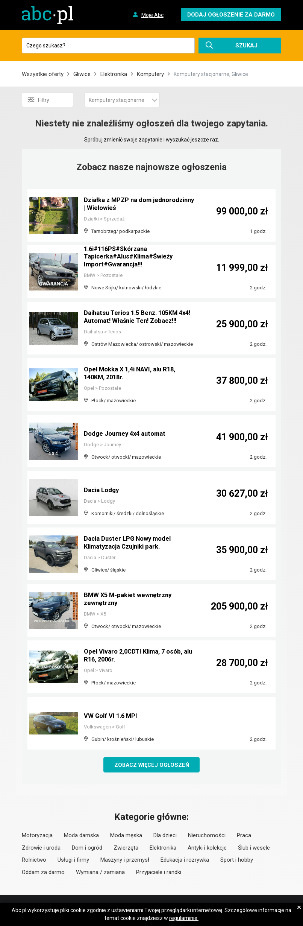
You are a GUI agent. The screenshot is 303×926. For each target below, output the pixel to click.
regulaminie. (183, 918)
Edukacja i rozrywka (185, 860)
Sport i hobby (236, 860)
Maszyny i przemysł (124, 860)
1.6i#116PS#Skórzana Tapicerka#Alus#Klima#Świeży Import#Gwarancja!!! (132, 258)
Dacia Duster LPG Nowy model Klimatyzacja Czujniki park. (130, 543)
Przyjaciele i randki (158, 872)
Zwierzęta (126, 848)
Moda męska (126, 836)
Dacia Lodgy (103, 490)
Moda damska (81, 836)
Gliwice (82, 74)
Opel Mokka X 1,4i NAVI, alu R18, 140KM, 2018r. (134, 374)
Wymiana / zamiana (100, 872)
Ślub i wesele (254, 848)
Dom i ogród (87, 848)
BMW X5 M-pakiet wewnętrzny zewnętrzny (130, 600)
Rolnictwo (34, 860)
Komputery (150, 74)
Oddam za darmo (43, 872)
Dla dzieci (165, 836)
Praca (244, 836)
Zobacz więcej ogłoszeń (152, 765)
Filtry (38, 99)
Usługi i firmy (73, 860)
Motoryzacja (37, 836)
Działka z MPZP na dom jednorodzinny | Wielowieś (124, 205)
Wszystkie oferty (43, 74)
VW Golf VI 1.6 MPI (112, 716)
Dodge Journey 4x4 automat (128, 434)
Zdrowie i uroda (41, 848)
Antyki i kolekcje (207, 848)
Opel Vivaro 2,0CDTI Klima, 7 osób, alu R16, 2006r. (137, 656)
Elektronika (113, 74)
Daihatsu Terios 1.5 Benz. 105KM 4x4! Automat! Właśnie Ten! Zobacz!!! (134, 314)
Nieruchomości (207, 836)
